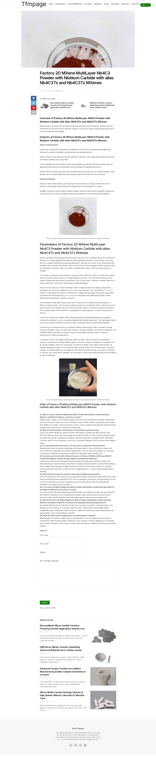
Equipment (98, 4)
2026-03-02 (44, 678)
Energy (106, 4)
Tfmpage (33, 4)
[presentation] (55, 594)
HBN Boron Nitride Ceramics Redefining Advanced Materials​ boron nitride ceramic (102, 105)
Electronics (125, 4)
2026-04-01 (54, 109)
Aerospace (88, 4)
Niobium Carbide (50, 608)
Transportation (60, 4)
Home (51, 4)
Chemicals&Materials (75, 4)
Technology (115, 4)
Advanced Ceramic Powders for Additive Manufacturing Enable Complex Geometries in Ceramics (63, 671)
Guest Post (135, 4)
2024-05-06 (43, 91)
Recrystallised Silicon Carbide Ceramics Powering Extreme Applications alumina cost (62, 105)
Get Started (145, 5)
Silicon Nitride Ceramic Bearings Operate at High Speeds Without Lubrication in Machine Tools (62, 695)
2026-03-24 (94, 109)
